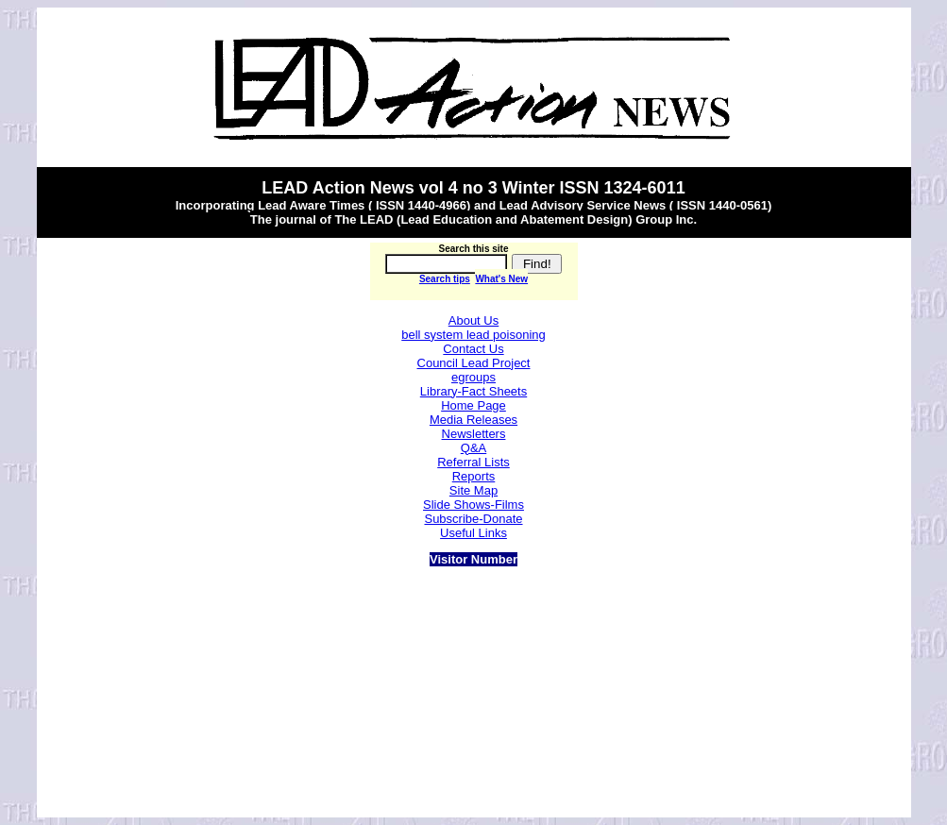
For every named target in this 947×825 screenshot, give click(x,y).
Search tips (444, 279)
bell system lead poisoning (473, 335)
